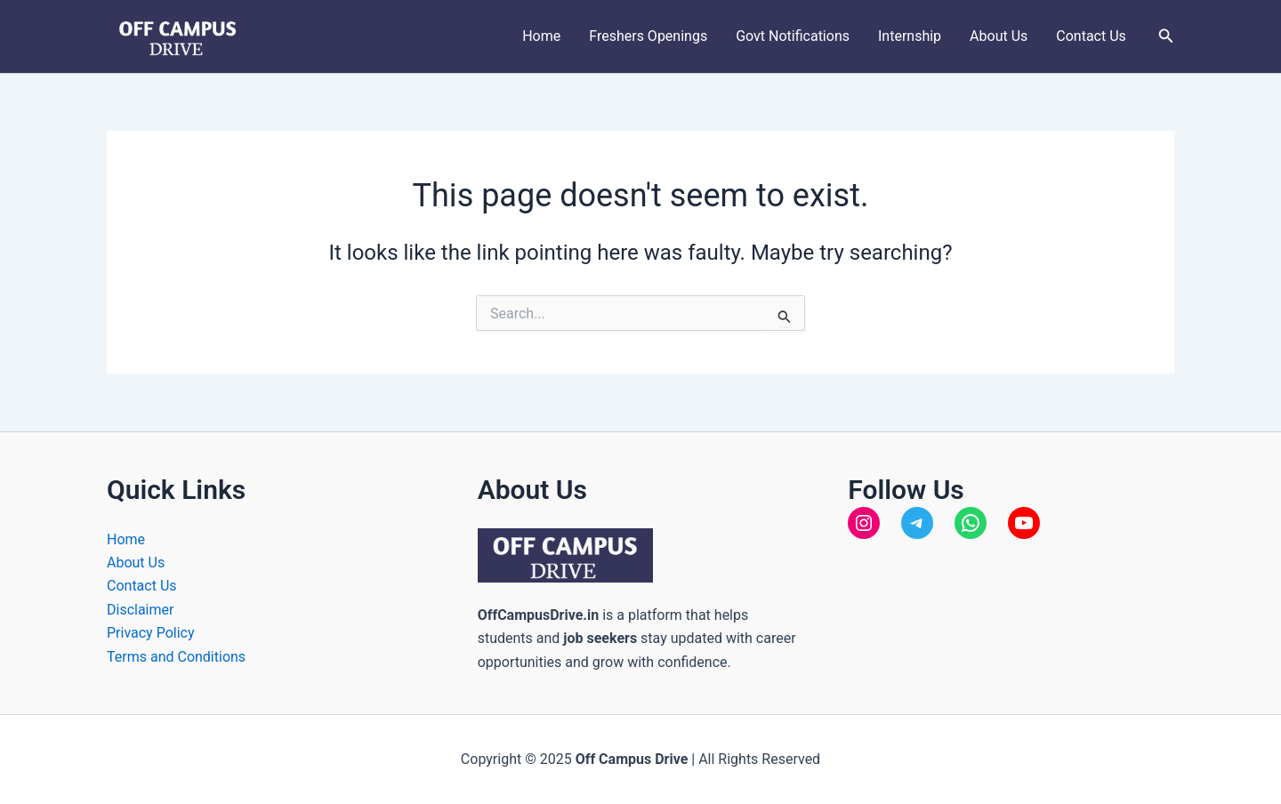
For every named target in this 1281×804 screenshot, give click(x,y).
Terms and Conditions (176, 656)
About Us (998, 36)
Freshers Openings (648, 36)
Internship (909, 36)
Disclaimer (140, 609)
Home (541, 36)
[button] (1166, 36)
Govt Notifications (793, 36)
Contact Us (1091, 36)
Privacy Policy (151, 632)
